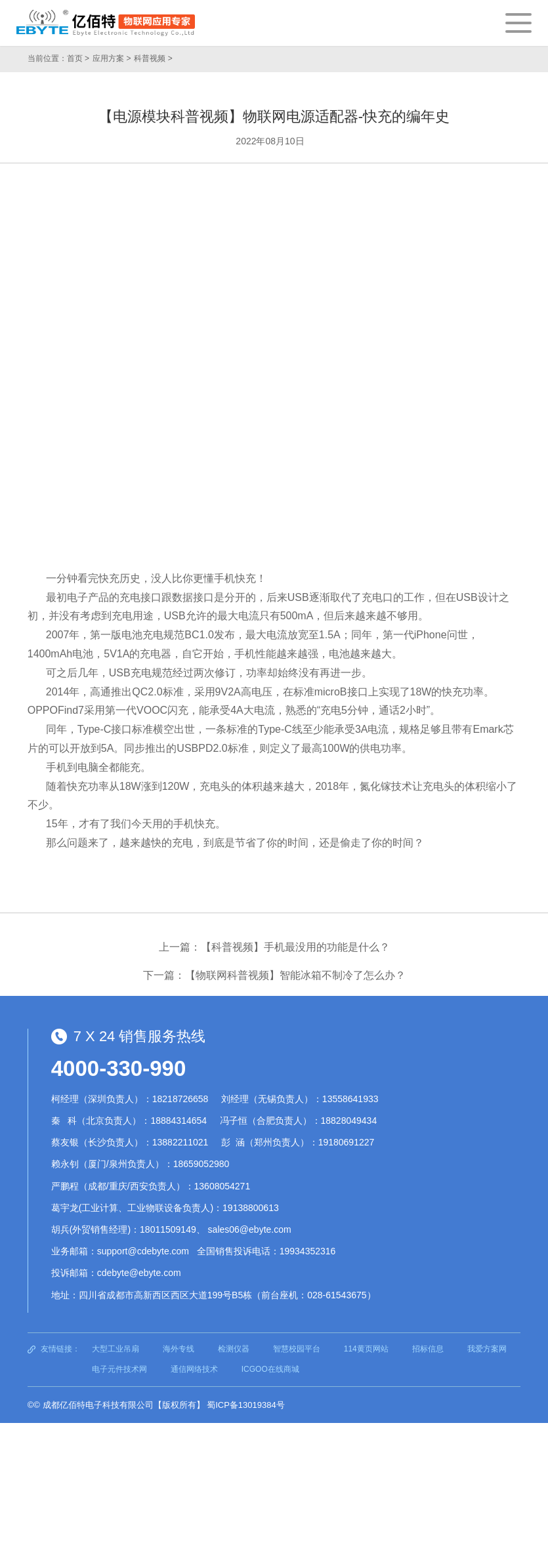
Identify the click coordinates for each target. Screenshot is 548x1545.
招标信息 (428, 1348)
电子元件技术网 (119, 1369)
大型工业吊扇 (115, 1348)
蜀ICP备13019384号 (246, 1405)
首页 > (78, 58)
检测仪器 (233, 1348)
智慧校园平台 (296, 1348)
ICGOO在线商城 (270, 1369)
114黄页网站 (366, 1348)
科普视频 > (153, 58)
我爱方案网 (487, 1348)
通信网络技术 (194, 1369)
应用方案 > (112, 58)
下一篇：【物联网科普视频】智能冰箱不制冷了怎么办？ (274, 975)
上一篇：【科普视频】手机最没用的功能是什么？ (274, 947)
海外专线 (178, 1348)
